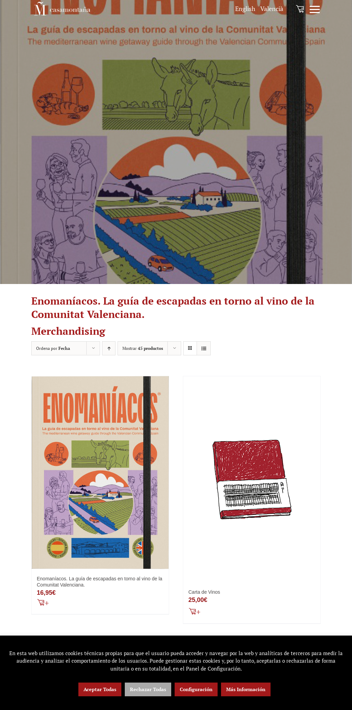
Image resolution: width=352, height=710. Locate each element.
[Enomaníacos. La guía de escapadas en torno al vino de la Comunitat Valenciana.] (100, 472)
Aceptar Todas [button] (100, 689)
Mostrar (142, 348)
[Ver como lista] (203, 348)
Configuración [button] (196, 689)
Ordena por (53, 348)
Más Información (245, 689)
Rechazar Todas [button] (148, 689)
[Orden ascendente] (109, 348)
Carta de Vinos (204, 592)
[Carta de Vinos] (251, 479)
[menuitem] (245, 9)
